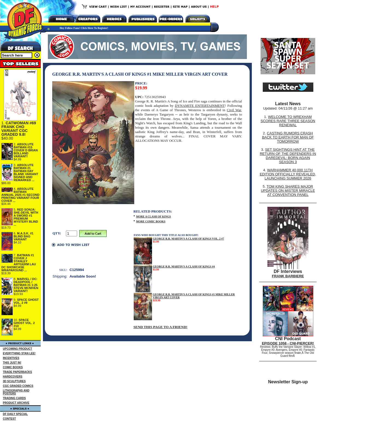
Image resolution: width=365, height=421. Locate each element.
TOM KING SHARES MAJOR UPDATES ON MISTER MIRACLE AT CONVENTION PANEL (288, 190)
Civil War (234, 110)
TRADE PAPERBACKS (17, 371)
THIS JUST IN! (12, 362)
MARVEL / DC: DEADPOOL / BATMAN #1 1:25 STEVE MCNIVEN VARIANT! (26, 285)
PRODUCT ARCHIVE (16, 402)
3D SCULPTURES (14, 381)
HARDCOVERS (12, 376)
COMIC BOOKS (13, 367)
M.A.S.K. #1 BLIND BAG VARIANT (23, 236)
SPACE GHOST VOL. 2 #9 (26, 301)
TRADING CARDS (14, 398)
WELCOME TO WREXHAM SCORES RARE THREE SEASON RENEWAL (288, 121)
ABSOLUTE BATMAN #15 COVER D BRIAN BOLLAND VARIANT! (26, 150)
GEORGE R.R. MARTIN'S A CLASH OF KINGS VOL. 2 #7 (188, 238)
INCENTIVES (11, 358)
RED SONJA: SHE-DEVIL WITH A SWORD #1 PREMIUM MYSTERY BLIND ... (26, 217)
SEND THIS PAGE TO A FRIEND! (160, 327)
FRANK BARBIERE (288, 276)
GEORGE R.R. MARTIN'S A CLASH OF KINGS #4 (184, 266)
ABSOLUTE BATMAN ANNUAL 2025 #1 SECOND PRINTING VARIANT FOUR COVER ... (20, 194)
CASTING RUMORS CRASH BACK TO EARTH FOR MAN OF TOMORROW (288, 137)
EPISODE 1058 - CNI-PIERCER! (288, 343)
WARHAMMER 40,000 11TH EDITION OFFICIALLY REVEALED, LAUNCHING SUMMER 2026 (288, 174)
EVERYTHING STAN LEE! (19, 353)
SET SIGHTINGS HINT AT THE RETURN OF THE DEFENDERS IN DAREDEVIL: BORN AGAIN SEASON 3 (288, 156)
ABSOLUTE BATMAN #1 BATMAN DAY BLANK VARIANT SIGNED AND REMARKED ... (26, 172)
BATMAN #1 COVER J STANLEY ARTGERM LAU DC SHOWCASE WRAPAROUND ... (18, 263)
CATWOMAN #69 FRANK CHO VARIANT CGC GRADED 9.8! (18, 129)
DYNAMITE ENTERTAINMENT (200, 106)
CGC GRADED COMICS (18, 385)
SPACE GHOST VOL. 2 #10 (24, 323)
